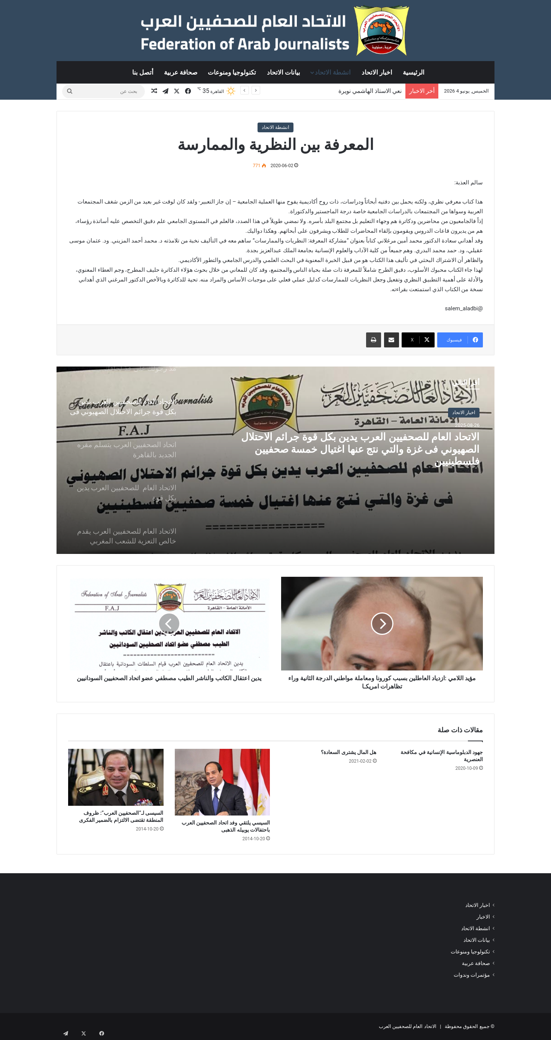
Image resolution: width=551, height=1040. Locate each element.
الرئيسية (413, 72)
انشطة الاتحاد (333, 72)
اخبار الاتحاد (377, 72)
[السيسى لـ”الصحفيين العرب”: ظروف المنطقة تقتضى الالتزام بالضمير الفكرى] (116, 777)
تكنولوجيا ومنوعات (232, 72)
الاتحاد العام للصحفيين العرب (407, 1026)
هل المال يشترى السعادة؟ (348, 752)
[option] (275, 460)
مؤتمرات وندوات (472, 975)
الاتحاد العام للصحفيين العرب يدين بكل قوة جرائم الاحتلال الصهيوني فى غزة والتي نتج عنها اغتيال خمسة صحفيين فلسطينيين (362, 458)
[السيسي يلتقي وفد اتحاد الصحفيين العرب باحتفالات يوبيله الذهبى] (222, 782)
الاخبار (483, 917)
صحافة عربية (180, 72)
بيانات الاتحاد (283, 72)
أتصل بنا (142, 72)
